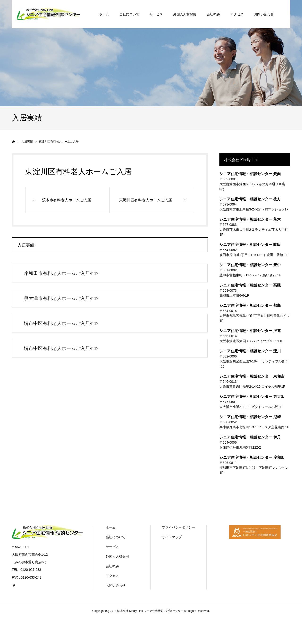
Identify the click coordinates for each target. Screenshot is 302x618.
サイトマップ (172, 537)
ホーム (111, 527)
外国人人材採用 (117, 556)
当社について (116, 537)
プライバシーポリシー (178, 527)
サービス (112, 547)
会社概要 (112, 566)
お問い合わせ (116, 585)
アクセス (112, 576)
